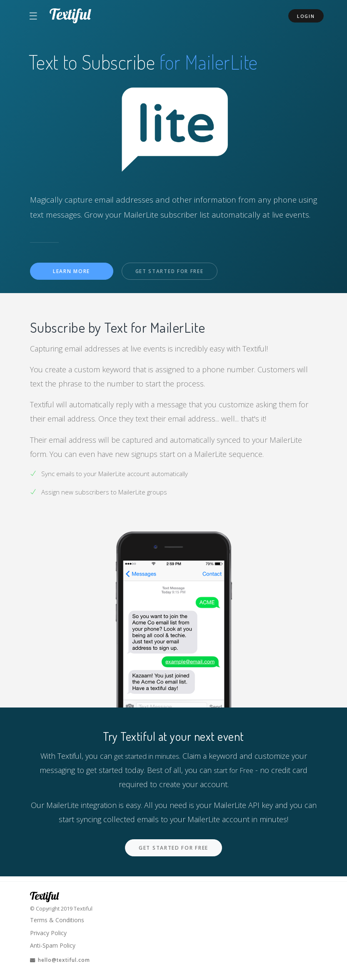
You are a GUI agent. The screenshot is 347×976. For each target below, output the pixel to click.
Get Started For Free (173, 272)
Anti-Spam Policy (53, 944)
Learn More (71, 271)
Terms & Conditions (58, 917)
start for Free (234, 770)
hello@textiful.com (63, 959)
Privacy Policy (49, 930)
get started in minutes (147, 756)
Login (306, 16)
